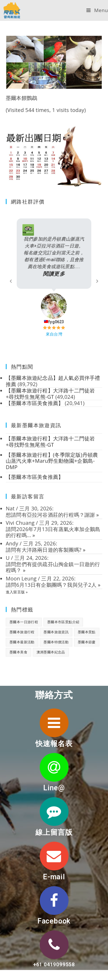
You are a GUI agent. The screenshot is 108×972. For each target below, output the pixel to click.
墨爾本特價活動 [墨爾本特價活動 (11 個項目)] (56, 642)
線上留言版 (54, 832)
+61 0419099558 (54, 964)
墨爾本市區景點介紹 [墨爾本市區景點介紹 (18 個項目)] (63, 621)
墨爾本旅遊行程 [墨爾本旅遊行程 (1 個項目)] (22, 632)
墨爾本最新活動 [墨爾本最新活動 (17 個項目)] (22, 642)
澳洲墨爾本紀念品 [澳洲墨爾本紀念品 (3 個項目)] (51, 652)
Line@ (54, 788)
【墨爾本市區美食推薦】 (34, 476)
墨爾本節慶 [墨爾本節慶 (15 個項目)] (87, 642)
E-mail (54, 877)
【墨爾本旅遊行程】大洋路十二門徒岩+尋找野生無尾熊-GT (50, 441)
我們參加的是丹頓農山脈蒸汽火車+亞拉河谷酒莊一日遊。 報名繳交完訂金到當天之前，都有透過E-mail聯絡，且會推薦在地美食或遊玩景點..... (54, 256)
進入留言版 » (17, 592)
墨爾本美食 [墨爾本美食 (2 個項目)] (18, 652)
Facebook (54, 921)
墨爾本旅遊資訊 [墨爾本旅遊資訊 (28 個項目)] (56, 632)
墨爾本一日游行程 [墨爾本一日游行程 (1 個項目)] (24, 621)
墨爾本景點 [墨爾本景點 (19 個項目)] (87, 632)
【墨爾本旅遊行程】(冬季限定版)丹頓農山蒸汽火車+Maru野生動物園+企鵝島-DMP (52, 460)
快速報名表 (54, 743)
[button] (11, 281)
